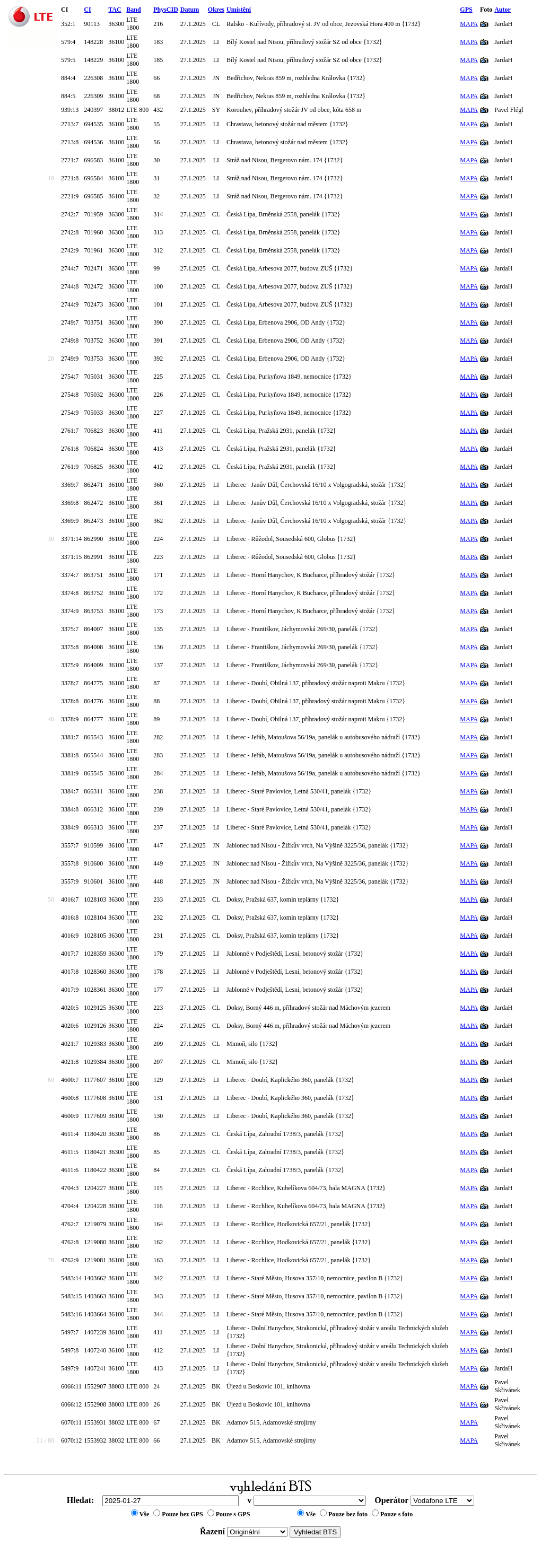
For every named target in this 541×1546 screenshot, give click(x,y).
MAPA (469, 24)
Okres (216, 9)
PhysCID (165, 9)
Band (133, 9)
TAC (114, 9)
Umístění (238, 9)
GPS (466, 9)
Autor (502, 9)
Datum (189, 9)
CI (87, 9)
